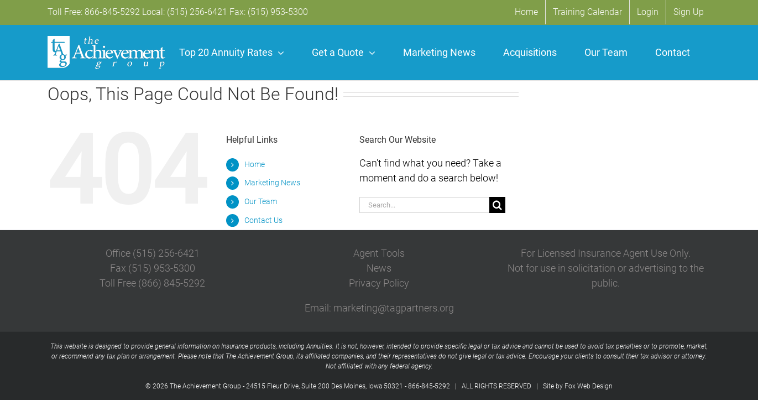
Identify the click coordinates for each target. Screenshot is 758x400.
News (379, 268)
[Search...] (424, 205)
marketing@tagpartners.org (393, 308)
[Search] (497, 205)
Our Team (260, 201)
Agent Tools (379, 253)
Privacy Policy (379, 283)
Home (254, 164)
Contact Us (263, 220)
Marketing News (272, 182)
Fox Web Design (588, 386)
